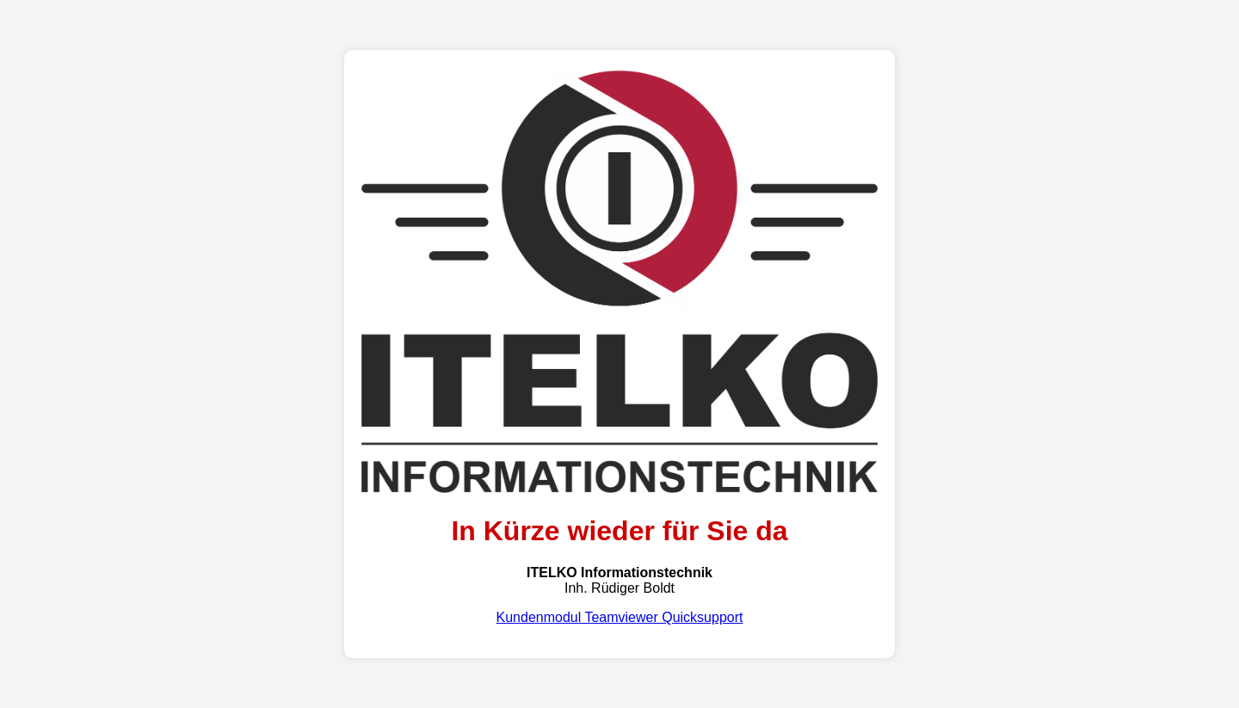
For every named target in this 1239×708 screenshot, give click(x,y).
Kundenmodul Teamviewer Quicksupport (619, 617)
